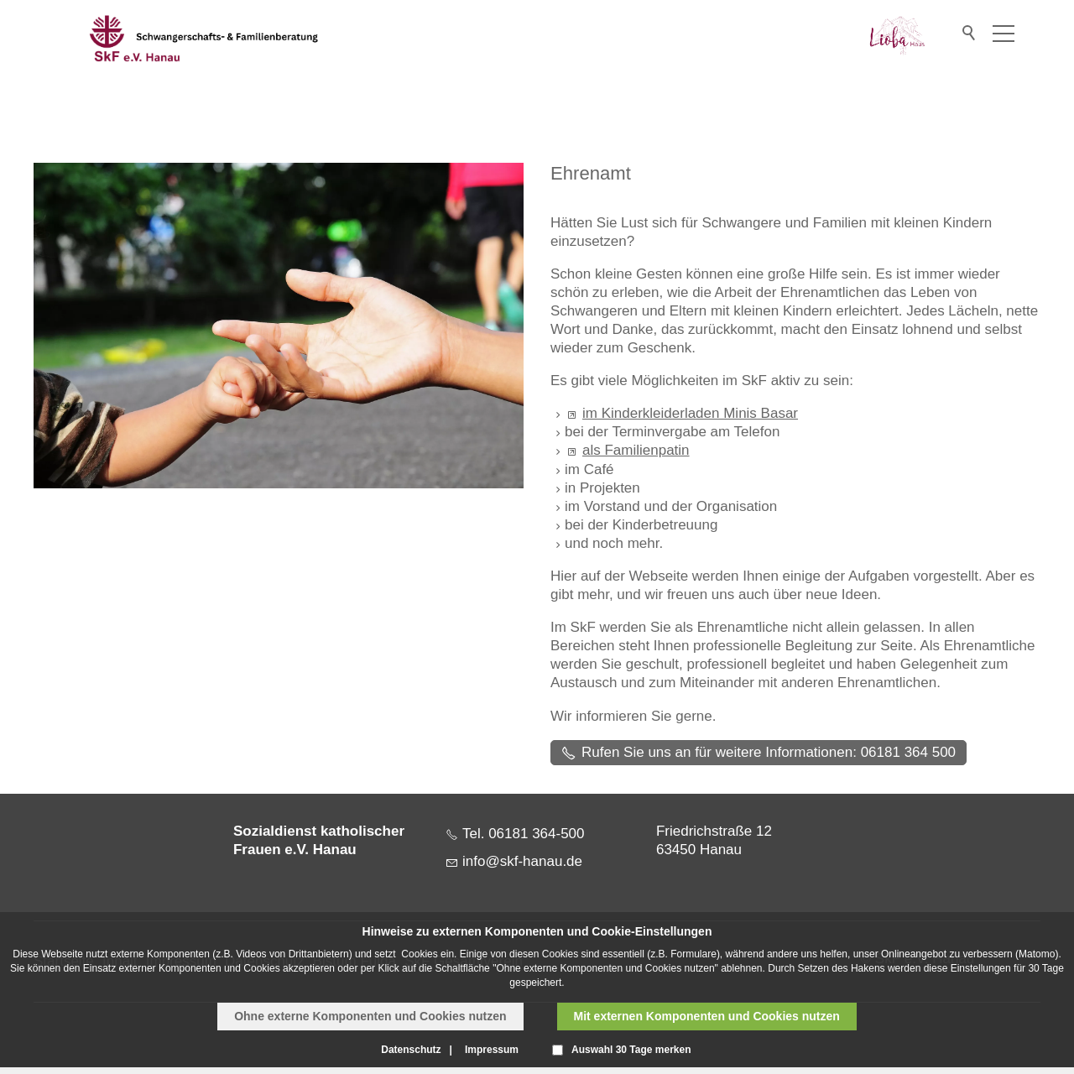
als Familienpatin (636, 450)
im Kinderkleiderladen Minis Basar (690, 413)
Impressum (492, 1050)
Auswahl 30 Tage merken (631, 1050)
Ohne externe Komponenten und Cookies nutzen (370, 1016)
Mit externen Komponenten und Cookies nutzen (707, 1016)
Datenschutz (411, 1050)
